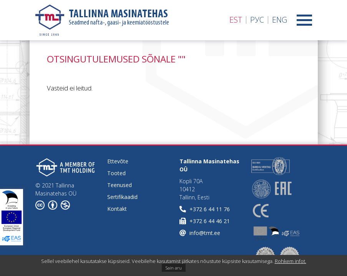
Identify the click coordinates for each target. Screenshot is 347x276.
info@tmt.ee (204, 233)
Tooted (116, 173)
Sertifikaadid (122, 196)
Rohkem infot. (290, 261)
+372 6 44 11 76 (209, 209)
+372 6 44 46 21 (209, 221)
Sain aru (174, 268)
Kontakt (117, 208)
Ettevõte (117, 161)
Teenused (119, 185)
